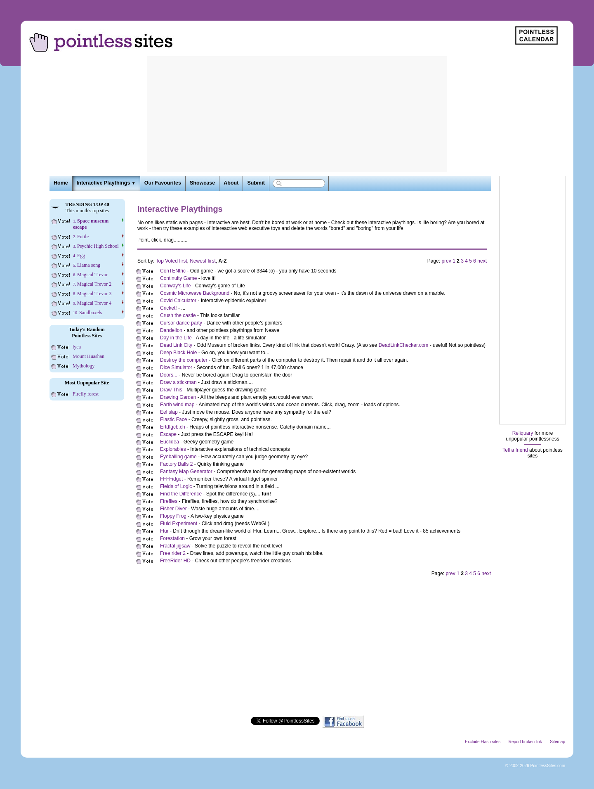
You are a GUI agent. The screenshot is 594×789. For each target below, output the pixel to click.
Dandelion (171, 330)
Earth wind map (177, 405)
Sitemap (557, 741)
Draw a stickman (178, 382)
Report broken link (525, 741)
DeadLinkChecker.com (404, 345)
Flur (164, 531)
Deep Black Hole (178, 352)
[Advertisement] (297, 114)
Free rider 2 (173, 553)
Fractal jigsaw (175, 546)
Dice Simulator (176, 367)
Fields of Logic (176, 486)
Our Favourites (162, 183)
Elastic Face (173, 419)
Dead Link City (176, 345)
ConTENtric (173, 271)
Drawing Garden (178, 397)
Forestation (172, 538)
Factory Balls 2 (176, 464)
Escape (168, 434)
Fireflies (168, 501)
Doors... (168, 375)
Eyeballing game (178, 457)
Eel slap (169, 412)
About (231, 183)
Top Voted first (171, 261)
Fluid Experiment (178, 523)
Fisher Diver (173, 509)
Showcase (202, 183)
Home (61, 183)
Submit (255, 183)
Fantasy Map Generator (186, 471)
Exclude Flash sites (482, 741)
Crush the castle (178, 315)
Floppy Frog (173, 516)
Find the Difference (181, 494)
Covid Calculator (178, 300)
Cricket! (168, 308)
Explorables (173, 449)
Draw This (171, 390)
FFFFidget (171, 479)
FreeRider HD (175, 561)
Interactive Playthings (106, 183)
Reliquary (522, 433)
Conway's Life (175, 286)
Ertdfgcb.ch (172, 427)
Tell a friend (515, 450)
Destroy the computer (183, 360)
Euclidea (169, 442)
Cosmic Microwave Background (194, 293)
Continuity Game (178, 278)
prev (446, 261)
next (482, 261)
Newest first (203, 261)
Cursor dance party (181, 323)
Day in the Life (176, 338)
